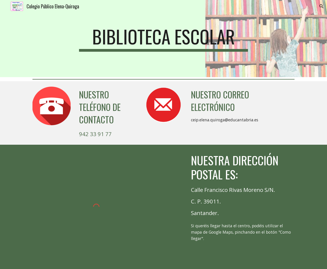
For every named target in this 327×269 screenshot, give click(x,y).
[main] (163, 39)
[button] (321, 6)
